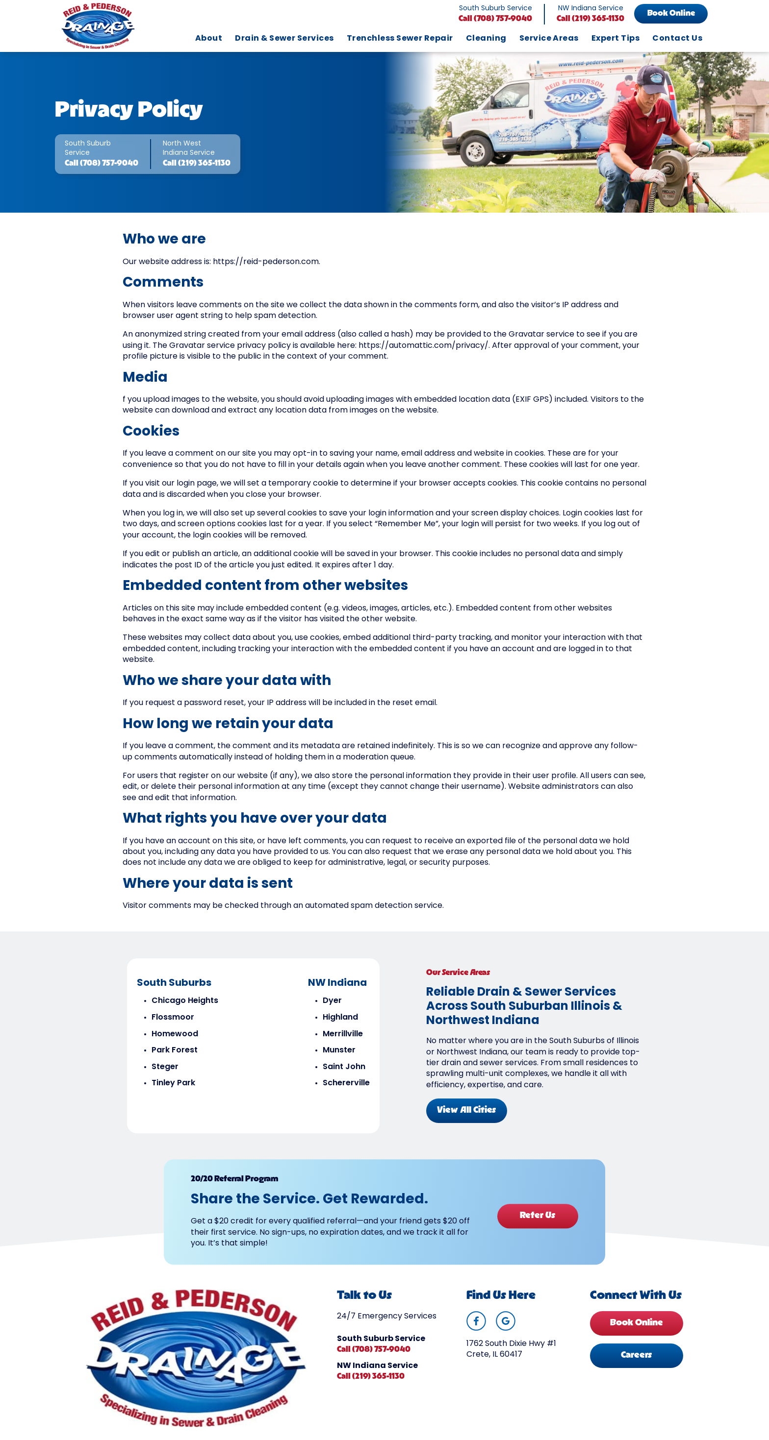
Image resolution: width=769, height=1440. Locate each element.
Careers (636, 1359)
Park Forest (175, 1053)
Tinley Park (173, 1086)
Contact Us (677, 39)
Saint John (344, 1070)
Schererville (346, 1086)
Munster (339, 1053)
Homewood (175, 1036)
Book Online (671, 14)
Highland (340, 1020)
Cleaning (486, 39)
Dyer (332, 1003)
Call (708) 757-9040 (495, 19)
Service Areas (549, 39)
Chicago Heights (185, 1003)
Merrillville (343, 1036)
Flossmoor (173, 1020)
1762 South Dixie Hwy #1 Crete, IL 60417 (511, 1352)
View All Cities (466, 1113)
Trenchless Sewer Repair (400, 39)
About (208, 39)
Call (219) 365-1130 (590, 19)
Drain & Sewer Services (284, 39)
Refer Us (537, 1217)
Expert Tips (615, 39)
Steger (165, 1070)
